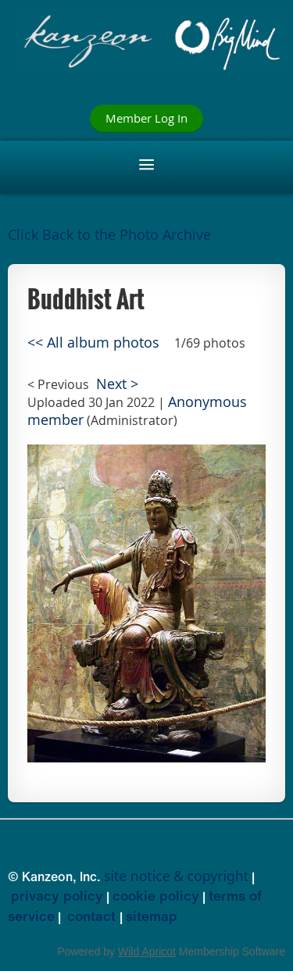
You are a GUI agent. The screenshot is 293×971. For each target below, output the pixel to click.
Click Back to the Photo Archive (109, 235)
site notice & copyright (176, 875)
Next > (117, 384)
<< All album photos (93, 343)
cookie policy (156, 895)
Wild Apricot (147, 951)
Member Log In (146, 118)
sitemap (151, 915)
